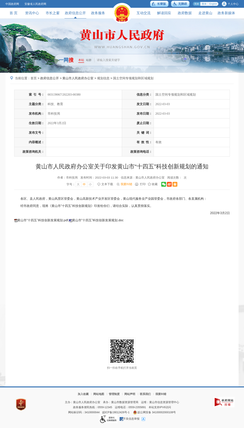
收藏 (155, 184)
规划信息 (103, 78)
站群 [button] (89, 60)
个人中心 (233, 3)
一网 (66, 60)
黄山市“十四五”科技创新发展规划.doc (98, 220)
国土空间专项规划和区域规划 (133, 78)
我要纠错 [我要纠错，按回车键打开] (126, 184)
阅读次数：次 (177, 177)
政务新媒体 (226, 13)
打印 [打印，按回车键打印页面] (143, 184)
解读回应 (164, 13)
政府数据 (185, 13)
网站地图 (98, 394)
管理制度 (114, 394)
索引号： (36, 94)
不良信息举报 (129, 418)
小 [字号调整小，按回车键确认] (90, 184)
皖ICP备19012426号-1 (116, 412)
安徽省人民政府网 (35, 3)
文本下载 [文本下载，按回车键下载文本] (107, 184)
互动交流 (144, 13)
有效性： (144, 142)
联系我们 (145, 394)
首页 (34, 78)
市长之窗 (53, 13)
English (213, 4)
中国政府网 (12, 3)
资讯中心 (32, 13)
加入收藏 (83, 394)
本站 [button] (81, 60)
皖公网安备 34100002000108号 (154, 412)
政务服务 (98, 13)
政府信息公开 (75, 14)
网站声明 (129, 394)
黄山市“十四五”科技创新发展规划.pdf (42, 220)
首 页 (13, 13)
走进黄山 (205, 13)
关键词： (144, 132)
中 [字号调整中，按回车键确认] (84, 184)
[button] (159, 4)
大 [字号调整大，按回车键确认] (78, 184)
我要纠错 (160, 394)
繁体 (204, 4)
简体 (196, 4)
